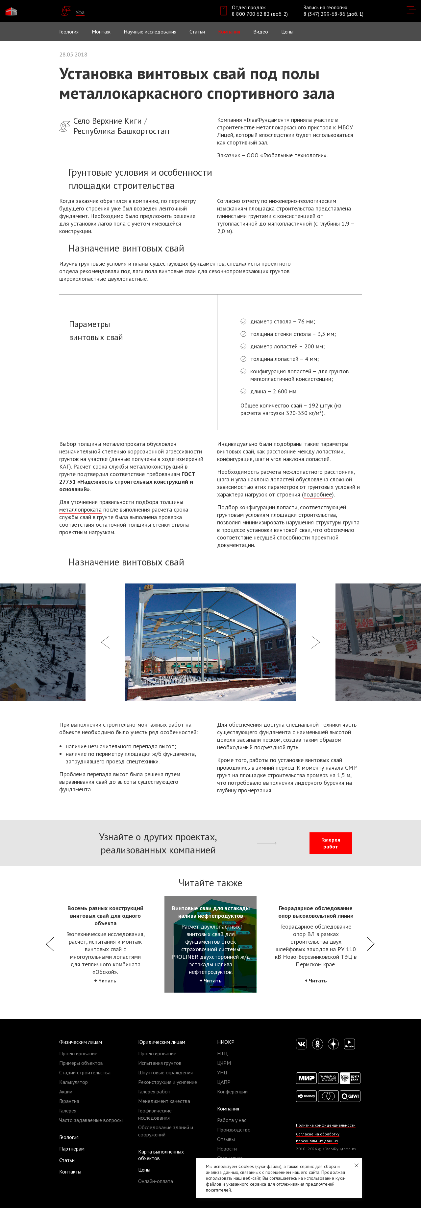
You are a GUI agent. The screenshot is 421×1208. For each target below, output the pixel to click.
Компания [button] (229, 31)
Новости (227, 1148)
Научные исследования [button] (150, 31)
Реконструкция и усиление (167, 1082)
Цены (144, 1169)
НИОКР (226, 1042)
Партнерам (72, 1148)
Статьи (197, 31)
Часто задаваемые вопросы (91, 1120)
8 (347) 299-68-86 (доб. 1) (333, 14)
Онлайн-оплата (155, 1181)
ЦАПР (224, 1082)
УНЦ (222, 1072)
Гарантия (69, 1101)
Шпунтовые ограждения (165, 1072)
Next (371, 944)
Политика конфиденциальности (326, 1125)
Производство (234, 1129)
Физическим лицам (80, 1042)
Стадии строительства (85, 1072)
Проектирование (78, 1053)
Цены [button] (287, 31)
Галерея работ (330, 843)
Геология (69, 31)
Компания (228, 1108)
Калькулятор (73, 1082)
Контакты (70, 1171)
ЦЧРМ (224, 1063)
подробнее (318, 494)
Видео (260, 31)
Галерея (67, 1110)
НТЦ (222, 1053)
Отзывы (226, 1139)
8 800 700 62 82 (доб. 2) (260, 14)
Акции (65, 1091)
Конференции (232, 1091)
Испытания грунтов (160, 1063)
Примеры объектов (81, 1063)
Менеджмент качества (164, 1101)
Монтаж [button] (101, 31)
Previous (50, 944)
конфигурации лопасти (268, 507)
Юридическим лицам (161, 1042)
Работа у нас (231, 1120)
